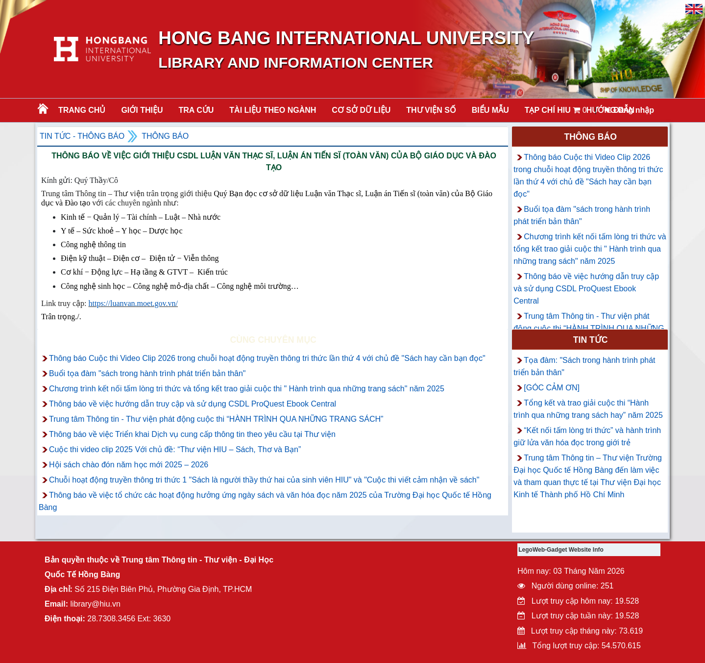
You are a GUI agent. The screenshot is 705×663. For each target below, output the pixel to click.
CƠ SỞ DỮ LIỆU (361, 110)
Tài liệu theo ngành (272, 110)
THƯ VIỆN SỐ (431, 110)
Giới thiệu (142, 110)
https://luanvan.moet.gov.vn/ (133, 303)
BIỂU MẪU (490, 110)
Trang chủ (81, 110)
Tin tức (590, 340)
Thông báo (165, 136)
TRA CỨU (196, 110)
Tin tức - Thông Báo (82, 136)
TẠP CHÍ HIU (548, 110)
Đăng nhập (629, 110)
